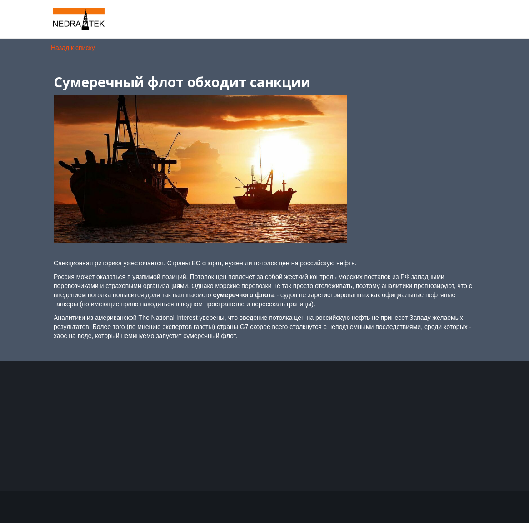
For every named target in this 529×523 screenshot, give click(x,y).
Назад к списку (73, 47)
